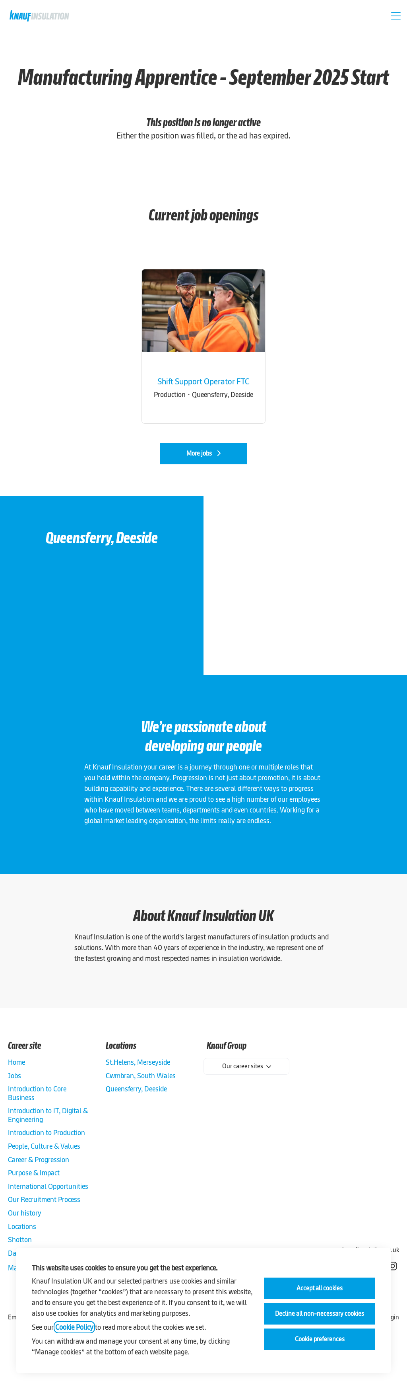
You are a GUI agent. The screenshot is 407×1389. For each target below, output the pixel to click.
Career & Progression (38, 1159)
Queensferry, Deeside (136, 1088)
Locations (22, 1226)
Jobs (14, 1075)
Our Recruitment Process (44, 1199)
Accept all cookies (320, 1288)
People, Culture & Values (44, 1146)
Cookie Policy (74, 1327)
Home (16, 1062)
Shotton (20, 1239)
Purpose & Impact (34, 1172)
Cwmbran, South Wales (141, 1075)
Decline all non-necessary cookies (319, 1313)
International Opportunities (48, 1186)
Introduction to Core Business (37, 1093)
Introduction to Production (46, 1132)
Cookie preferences (320, 1339)
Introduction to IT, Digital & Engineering (48, 1115)
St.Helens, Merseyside (138, 1062)
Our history (24, 1213)
